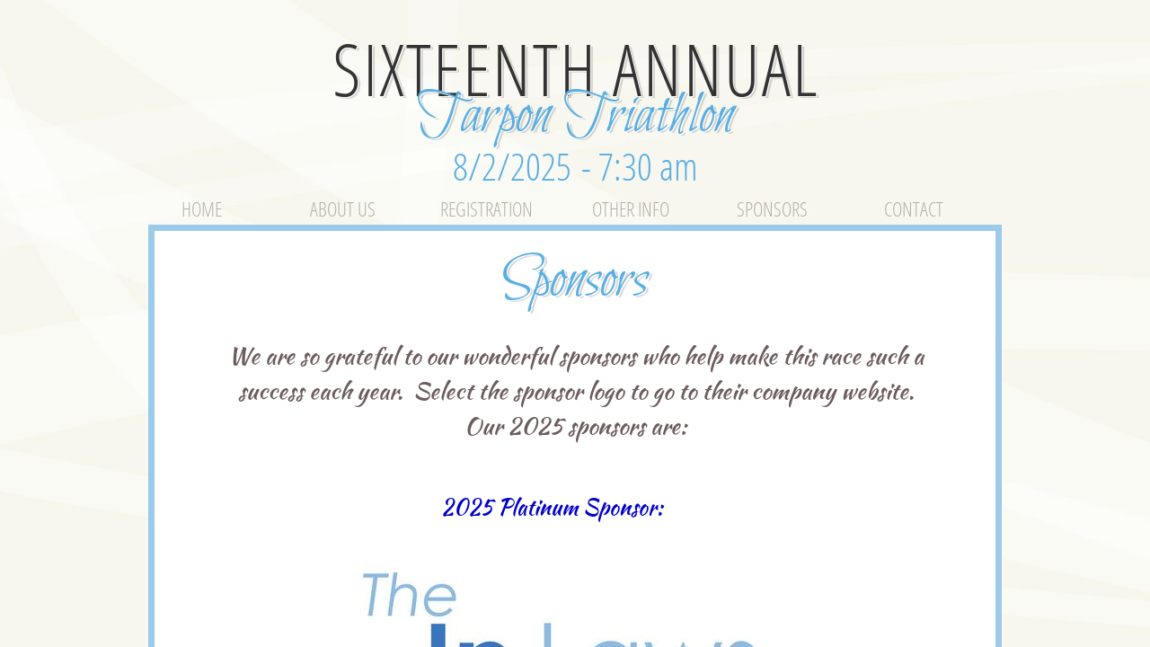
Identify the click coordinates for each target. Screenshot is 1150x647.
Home (201, 208)
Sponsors (772, 208)
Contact (913, 208)
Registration (486, 208)
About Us (343, 208)
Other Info (630, 208)
